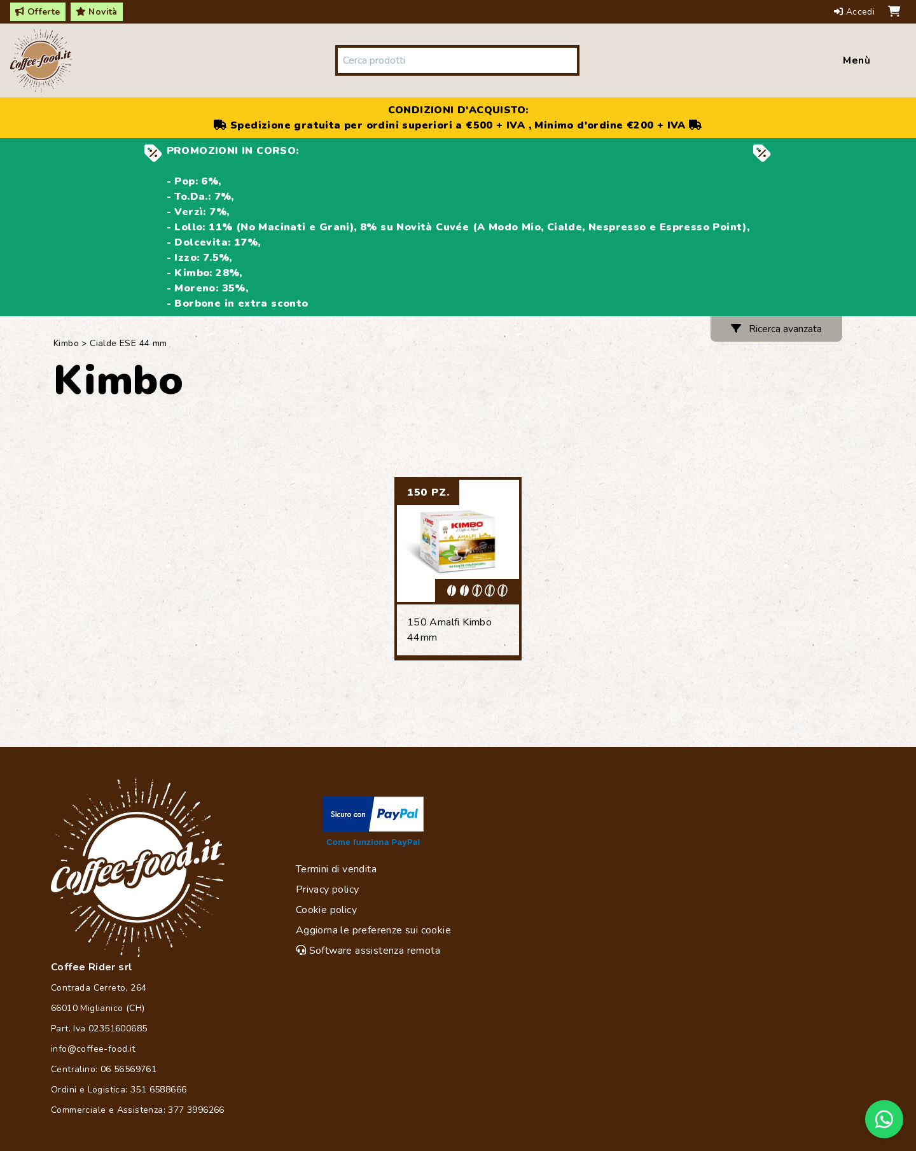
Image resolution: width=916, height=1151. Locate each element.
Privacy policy (327, 889)
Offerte (37, 12)
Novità (97, 12)
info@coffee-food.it (93, 1049)
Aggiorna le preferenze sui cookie (373, 930)
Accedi (856, 12)
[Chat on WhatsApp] (884, 1119)
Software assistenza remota (368, 951)
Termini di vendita (336, 869)
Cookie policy (326, 910)
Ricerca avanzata (776, 329)
